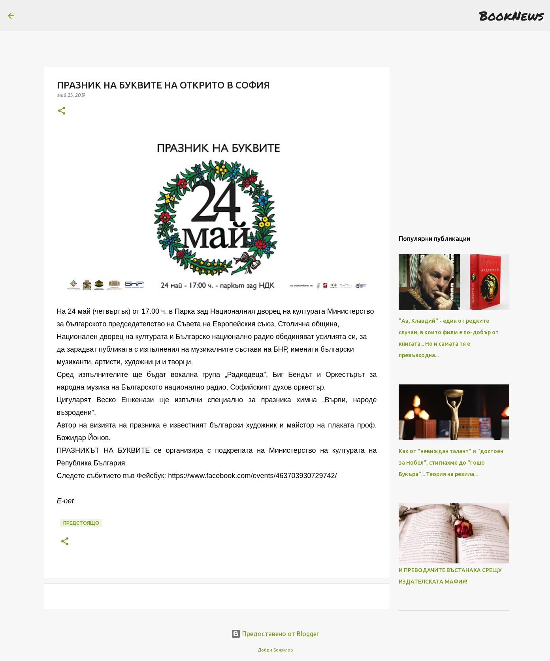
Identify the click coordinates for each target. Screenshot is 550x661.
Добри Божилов (275, 650)
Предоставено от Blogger (275, 633)
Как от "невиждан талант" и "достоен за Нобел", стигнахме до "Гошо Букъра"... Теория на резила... (451, 462)
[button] (61, 111)
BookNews (511, 15)
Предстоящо (81, 522)
